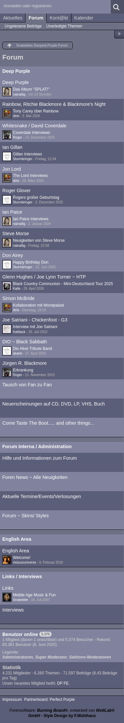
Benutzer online (20, 634)
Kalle (17, 288)
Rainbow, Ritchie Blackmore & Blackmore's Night (53, 104)
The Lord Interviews (30, 175)
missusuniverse (24, 562)
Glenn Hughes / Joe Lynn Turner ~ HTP (44, 276)
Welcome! (21, 557)
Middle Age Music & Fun (34, 595)
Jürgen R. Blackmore (24, 363)
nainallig (19, 94)
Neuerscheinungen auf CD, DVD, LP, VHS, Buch (53, 403)
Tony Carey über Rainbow (36, 111)
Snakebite (20, 600)
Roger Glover (16, 190)
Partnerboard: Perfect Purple (49, 699)
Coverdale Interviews (31, 132)
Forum (35, 18)
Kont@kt (59, 18)
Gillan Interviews (27, 154)
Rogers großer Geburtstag (36, 197)
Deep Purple (16, 71)
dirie (16, 116)
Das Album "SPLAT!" (31, 89)
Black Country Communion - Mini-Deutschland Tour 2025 (63, 283)
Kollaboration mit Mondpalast (38, 305)
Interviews (13, 610)
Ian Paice (12, 212)
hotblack (19, 332)
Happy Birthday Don (30, 262)
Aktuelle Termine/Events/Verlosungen (41, 496)
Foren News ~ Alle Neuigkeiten (34, 477)
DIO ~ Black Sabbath (24, 341)
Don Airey (12, 255)
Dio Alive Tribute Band (32, 348)
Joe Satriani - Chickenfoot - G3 (34, 319)
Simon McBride (18, 298)
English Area (16, 539)
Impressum (12, 699)
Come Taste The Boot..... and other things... (48, 423)
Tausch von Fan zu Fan (27, 384)
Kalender (84, 18)
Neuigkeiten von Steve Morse (39, 240)
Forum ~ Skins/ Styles (25, 515)
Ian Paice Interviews (30, 219)
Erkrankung (23, 370)
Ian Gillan (12, 147)
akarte (17, 353)
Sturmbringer (22, 159)
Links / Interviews (22, 576)
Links (8, 588)
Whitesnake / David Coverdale (34, 125)
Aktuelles (12, 18)
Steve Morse (15, 233)
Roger (17, 137)
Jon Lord (11, 169)
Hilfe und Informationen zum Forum (39, 458)
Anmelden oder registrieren (28, 6)
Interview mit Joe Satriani (35, 326)
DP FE (62, 683)
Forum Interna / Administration (37, 446)
